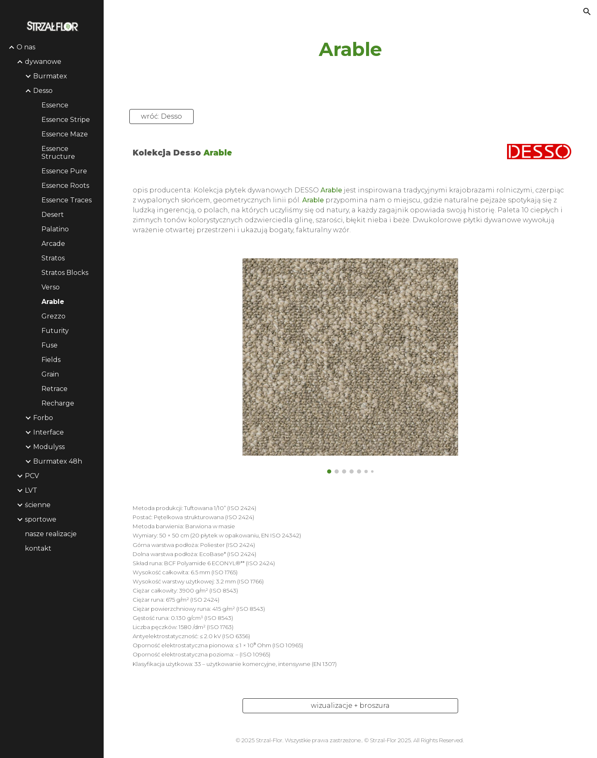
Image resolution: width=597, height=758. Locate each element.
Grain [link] (50, 374)
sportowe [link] (40, 519)
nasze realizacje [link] (51, 534)
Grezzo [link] (53, 316)
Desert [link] (52, 215)
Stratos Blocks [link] (64, 273)
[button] (587, 12)
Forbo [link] (43, 418)
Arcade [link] (53, 244)
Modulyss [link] (49, 447)
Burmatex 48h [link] (57, 461)
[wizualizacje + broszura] (350, 705)
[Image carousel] (350, 366)
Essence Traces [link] (66, 200)
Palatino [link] (55, 229)
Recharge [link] (57, 403)
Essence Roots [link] (65, 186)
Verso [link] (50, 287)
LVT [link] (31, 490)
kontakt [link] (38, 548)
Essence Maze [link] (64, 134)
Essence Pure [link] (64, 171)
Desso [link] (43, 91)
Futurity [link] (55, 331)
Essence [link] (54, 105)
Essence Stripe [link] (65, 120)
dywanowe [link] (43, 62)
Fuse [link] (49, 345)
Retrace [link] (54, 389)
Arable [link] (52, 302)
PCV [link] (32, 476)
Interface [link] (48, 432)
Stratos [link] (53, 258)
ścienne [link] (38, 505)
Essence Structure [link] (58, 152)
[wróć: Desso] (161, 116)
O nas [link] (26, 47)
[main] (350, 49)
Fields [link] (51, 360)
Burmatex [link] (50, 76)
